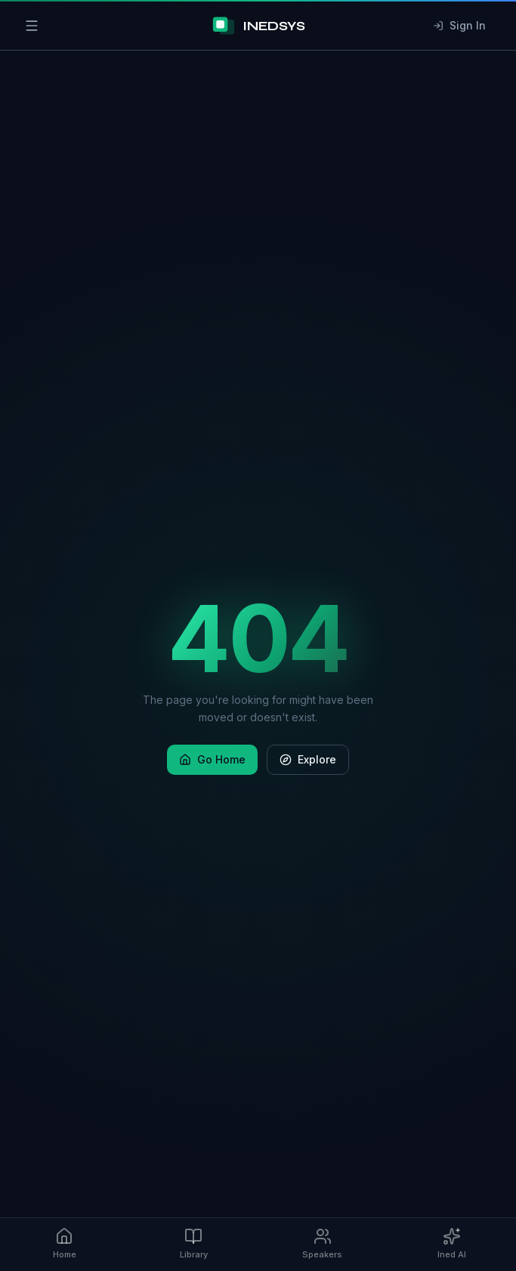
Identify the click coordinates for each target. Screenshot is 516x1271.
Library (194, 1243)
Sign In (459, 25)
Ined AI (451, 1243)
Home (64, 1243)
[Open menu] (31, 25)
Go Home (212, 759)
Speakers (322, 1243)
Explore (308, 759)
